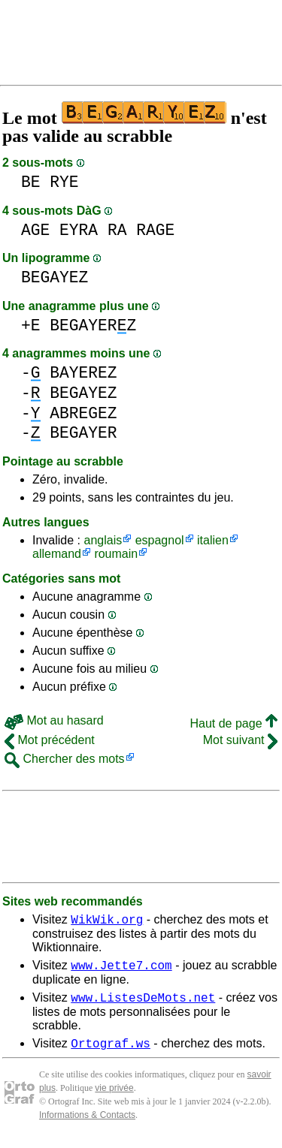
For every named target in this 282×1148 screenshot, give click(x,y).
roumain (116, 553)
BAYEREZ (83, 373)
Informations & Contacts (87, 1124)
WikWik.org (107, 921)
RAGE (155, 230)
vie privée (114, 1097)
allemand (56, 553)
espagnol (159, 540)
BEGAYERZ (93, 325)
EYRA (78, 230)
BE (31, 182)
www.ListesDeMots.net (143, 1004)
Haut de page (233, 723)
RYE (64, 182)
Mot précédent (50, 740)
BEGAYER (83, 433)
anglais (102, 540)
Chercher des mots (65, 758)
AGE (35, 230)
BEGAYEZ (54, 277)
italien (213, 540)
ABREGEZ (83, 413)
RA (117, 230)
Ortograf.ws (110, 1052)
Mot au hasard (54, 720)
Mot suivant (240, 740)
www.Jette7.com (121, 969)
